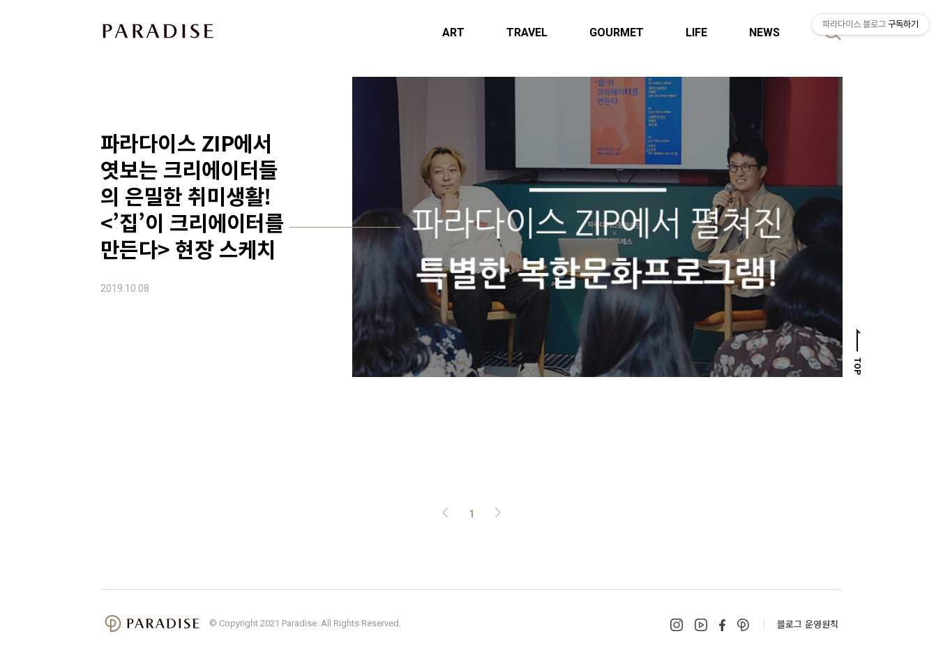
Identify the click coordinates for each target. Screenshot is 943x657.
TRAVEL (527, 32)
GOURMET (616, 32)
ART (453, 32)
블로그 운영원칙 (807, 623)
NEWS (764, 32)
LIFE (696, 32)
